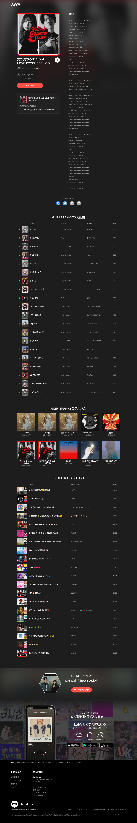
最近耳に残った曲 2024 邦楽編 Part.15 (43, 533)
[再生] (57, 60)
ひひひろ (74, 619)
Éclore (26, 433)
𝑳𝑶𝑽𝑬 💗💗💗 (34, 567)
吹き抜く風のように (37, 332)
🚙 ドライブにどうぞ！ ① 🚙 (40, 576)
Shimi (73, 499)
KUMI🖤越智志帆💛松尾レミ (40, 490)
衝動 (111, 433)
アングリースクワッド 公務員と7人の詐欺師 (45, 542)
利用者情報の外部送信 (99, 809)
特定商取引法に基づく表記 (118, 809)
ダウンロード (15, 777)
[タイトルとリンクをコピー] (72, 203)
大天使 (47, 433)
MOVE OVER (35, 375)
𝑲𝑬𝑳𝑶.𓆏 (74, 593)
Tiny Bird (33, 324)
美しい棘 (33, 229)
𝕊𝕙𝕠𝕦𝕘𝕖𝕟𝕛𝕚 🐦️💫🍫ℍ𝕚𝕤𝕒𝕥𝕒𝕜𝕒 (81, 610)
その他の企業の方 (38, 796)
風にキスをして (111, 461)
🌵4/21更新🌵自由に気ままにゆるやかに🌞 (45, 516)
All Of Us (33, 349)
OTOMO (74, 636)
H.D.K (73, 559)
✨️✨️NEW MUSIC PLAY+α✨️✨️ (41, 636)
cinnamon (74, 584)
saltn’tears (74, 627)
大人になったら (35, 272)
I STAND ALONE (92, 263)
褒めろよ (33, 281)
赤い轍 (68, 461)
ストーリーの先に (92, 323)
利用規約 (70, 809)
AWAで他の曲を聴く (81, 690)
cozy (72, 524)
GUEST (73, 550)
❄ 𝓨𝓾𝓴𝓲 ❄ (74, 567)
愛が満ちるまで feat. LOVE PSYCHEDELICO (45, 98)
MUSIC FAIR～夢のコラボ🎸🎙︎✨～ (43, 524)
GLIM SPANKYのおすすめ (39, 653)
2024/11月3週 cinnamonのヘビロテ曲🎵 (45, 584)
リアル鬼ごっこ (35, 315)
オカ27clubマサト (76, 541)
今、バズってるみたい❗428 (39, 619)
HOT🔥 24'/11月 (35, 593)
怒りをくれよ (35, 238)
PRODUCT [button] (16, 772)
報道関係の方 (36, 790)
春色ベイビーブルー (68, 433)
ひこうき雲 (34, 298)
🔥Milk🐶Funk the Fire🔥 (79, 516)
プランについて (16, 780)
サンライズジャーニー (38, 392)
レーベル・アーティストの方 (40, 793)
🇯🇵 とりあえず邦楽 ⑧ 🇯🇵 (38, 550)
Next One (90, 255)
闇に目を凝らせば (36, 366)
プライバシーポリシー (83, 809)
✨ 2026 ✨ (33, 644)
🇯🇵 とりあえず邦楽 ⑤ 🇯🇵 (38, 602)
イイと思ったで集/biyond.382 (40, 559)
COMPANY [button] (38, 772)
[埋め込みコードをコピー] (79, 203)
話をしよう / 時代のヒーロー (96, 341)
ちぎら (73, 490)
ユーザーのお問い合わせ (39, 787)
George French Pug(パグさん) (81, 507)
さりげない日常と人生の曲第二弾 (41, 507)
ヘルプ (13, 787)
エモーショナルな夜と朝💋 (39, 610)
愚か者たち (34, 246)
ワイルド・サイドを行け (38, 289)
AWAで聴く (30, 85)
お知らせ (14, 784)
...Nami (73, 653)
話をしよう (34, 341)
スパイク (73, 533)
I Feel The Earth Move (38, 384)
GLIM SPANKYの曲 (36, 499)
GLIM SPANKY (34, 68)
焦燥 (88, 298)
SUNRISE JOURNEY (94, 315)
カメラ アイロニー (89, 433)
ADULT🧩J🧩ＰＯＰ (36, 627)
